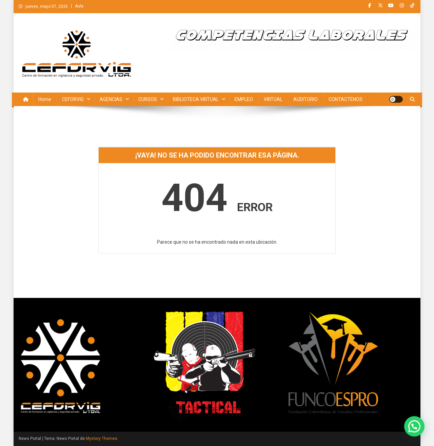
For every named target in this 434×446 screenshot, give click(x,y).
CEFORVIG (73, 99)
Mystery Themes (101, 438)
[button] (414, 426)
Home (44, 99)
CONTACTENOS (345, 99)
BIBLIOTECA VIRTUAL (196, 99)
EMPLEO (244, 99)
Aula (79, 6)
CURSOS (147, 99)
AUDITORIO (305, 99)
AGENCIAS (111, 99)
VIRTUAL (273, 99)
